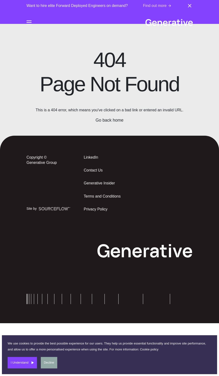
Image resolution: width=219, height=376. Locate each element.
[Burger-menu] (29, 22)
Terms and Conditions (102, 196)
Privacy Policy (96, 209)
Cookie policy (149, 349)
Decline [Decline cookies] (49, 362)
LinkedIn (91, 157)
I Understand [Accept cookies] (19, 362)
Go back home (109, 120)
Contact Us (93, 170)
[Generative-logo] (169, 22)
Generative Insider (99, 183)
